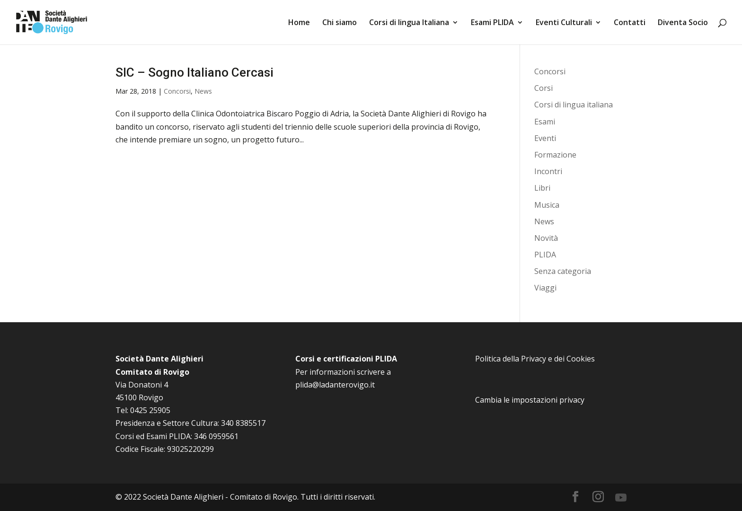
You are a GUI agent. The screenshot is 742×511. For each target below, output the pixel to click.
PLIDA (545, 254)
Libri (542, 188)
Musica (546, 205)
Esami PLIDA (492, 23)
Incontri (548, 171)
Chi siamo (339, 23)
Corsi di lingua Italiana (409, 23)
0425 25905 (150, 410)
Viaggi (545, 287)
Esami (544, 121)
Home (299, 23)
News (203, 91)
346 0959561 (216, 436)
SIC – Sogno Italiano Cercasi (194, 72)
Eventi (545, 138)
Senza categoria (562, 271)
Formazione (555, 155)
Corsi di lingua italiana (573, 104)
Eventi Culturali (564, 23)
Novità (546, 238)
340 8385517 (243, 423)
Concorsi (177, 91)
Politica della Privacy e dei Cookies (535, 358)
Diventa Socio (683, 23)
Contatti (629, 23)
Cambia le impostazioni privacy (529, 400)
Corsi (543, 88)
